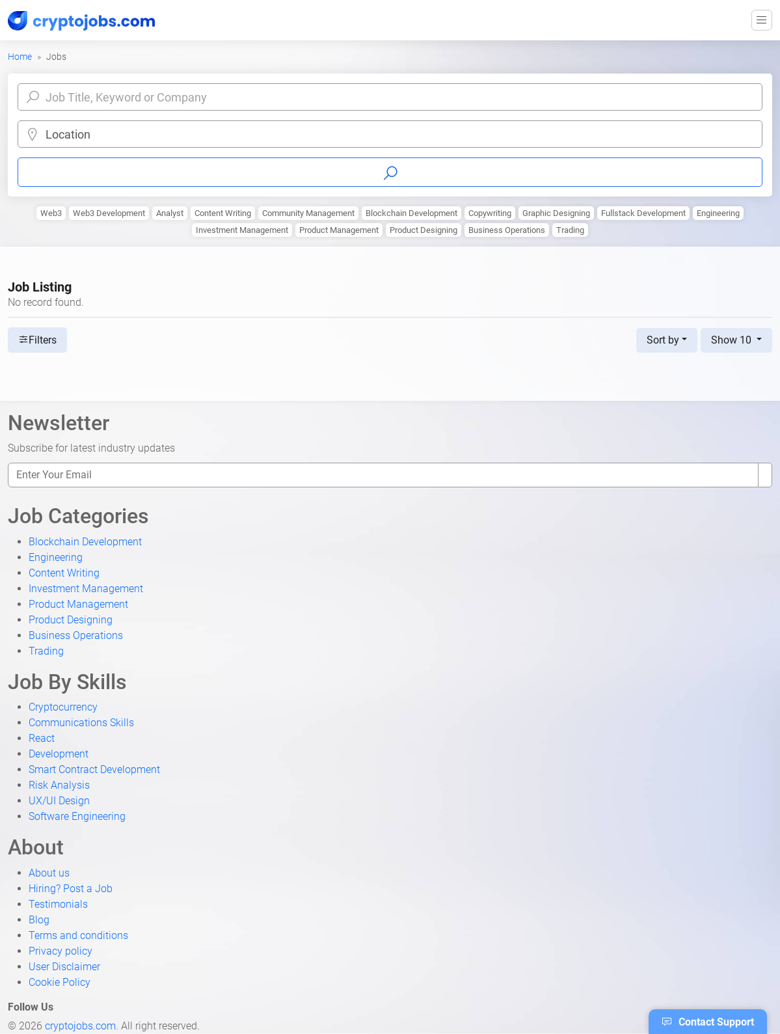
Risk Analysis (59, 785)
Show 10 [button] (732, 340)
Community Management (308, 213)
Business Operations (506, 230)
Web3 (51, 213)
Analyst (169, 213)
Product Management (339, 230)
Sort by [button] (663, 340)
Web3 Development (109, 213)
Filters (37, 339)
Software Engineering (77, 816)
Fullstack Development (643, 213)
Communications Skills (81, 722)
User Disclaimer (64, 966)
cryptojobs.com (80, 1026)
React (42, 738)
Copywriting (489, 213)
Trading (570, 230)
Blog (39, 920)
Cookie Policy (59, 982)
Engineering (718, 213)
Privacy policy (60, 951)
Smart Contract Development (94, 769)
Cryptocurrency (63, 707)
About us (49, 873)
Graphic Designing (556, 213)
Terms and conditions (78, 935)
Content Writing (223, 213)
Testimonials (58, 904)
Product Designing (423, 230)
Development (58, 754)
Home (20, 56)
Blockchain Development (411, 213)
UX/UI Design (59, 801)
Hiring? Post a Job (71, 888)
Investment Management (242, 230)
